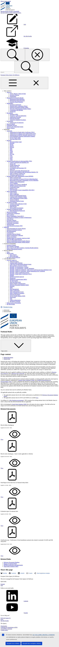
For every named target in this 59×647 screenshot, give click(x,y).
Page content (15, 346)
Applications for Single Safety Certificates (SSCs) (22, 132)
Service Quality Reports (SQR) (17, 296)
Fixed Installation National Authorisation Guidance (22, 136)
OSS (2, 585)
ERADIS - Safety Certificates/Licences (19, 272)
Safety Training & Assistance (17, 293)
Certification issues (14, 187)
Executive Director (14, 95)
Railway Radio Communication (17, 283)
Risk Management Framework (17, 210)
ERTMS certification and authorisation (13, 565)
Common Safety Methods (16, 263)
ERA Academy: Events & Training (18, 265)
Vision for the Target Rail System (15, 126)
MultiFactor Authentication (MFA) (18, 279)
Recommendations (11, 231)
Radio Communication (15, 177)
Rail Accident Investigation (16, 208)
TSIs (11, 298)
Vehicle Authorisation (15, 300)
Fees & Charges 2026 (15, 137)
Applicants (9, 130)
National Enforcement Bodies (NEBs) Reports (18, 242)
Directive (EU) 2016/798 (18, 373)
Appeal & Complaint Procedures (18, 119)
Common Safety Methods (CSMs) (18, 197)
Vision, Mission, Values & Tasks (18, 93)
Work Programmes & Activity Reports (16, 228)
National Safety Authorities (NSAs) (18, 106)
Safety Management (12, 191)
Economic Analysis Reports (13, 234)
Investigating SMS (14, 205)
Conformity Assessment (13, 223)
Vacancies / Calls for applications (18, 115)
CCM (11, 157)
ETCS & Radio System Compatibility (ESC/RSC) (22, 190)
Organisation (13, 96)
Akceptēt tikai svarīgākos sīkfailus (32, 643)
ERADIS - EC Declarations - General (19, 267)
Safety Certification (15, 290)
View (13, 439)
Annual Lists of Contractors (17, 122)
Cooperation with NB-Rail (16, 110)
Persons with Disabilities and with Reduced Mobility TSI (24, 172)
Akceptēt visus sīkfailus (13, 643)
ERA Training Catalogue (13, 246)
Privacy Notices (11, 128)
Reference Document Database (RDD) (19, 285)
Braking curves (13, 188)
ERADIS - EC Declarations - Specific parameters (22, 268)
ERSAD (12, 147)
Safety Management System (17, 291)
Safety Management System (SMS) (18, 198)
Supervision (13, 297)
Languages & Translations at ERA (9, 627)
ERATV (12, 146)
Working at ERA (14, 114)
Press (2, 619)
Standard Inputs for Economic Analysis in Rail (18, 238)
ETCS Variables (14, 183)
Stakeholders (10, 103)
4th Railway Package (15, 301)
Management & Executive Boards (15, 97)
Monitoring (12, 278)
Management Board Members (17, 99)
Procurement (10, 121)
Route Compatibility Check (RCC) (15, 216)
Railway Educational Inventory (14, 249)
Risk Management (14, 289)
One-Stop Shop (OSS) (15, 139)
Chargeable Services (12, 125)
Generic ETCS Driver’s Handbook (18, 184)
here (37, 397)
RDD (11, 150)
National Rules (10, 224)
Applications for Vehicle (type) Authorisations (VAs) (23, 133)
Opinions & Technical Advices (14, 230)
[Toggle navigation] (24, 83)
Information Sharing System (17, 201)
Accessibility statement (6, 628)
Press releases (13, 254)
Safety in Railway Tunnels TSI (17, 173)
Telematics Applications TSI (17, 175)
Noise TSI (12, 169)
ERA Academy (10, 214)
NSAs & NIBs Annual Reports (14, 239)
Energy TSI (13, 164)
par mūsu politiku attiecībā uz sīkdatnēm (44, 634)
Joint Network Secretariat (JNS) (15, 225)
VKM (11, 151)
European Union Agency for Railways (10, 75)
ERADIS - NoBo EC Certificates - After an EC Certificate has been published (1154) (31, 269)
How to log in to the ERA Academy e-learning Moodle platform (22, 247)
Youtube (14, 613)
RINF (11, 153)
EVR (11, 155)
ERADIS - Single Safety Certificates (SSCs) (21, 274)
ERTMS (12, 275)
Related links (7, 359)
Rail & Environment (12, 212)
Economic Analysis (11, 220)
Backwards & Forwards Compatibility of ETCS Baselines (24, 180)
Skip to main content (6, 1)
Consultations (10, 232)
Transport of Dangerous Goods (14, 209)
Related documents (8, 357)
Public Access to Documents (14, 303)
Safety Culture (13, 192)
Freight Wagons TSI (15, 165)
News (8, 252)
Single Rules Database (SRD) (19, 404)
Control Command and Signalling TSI (19, 162)
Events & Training (11, 245)
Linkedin (14, 601)
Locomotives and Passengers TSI (18, 168)
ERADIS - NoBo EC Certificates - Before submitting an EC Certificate (27, 271)
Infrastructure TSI (14, 166)
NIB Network (13, 206)
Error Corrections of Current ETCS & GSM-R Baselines (24, 179)
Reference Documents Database (11, 562)
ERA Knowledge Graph (16, 142)
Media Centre (10, 253)
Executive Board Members (16, 102)
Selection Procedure (15, 118)
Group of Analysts (14, 199)
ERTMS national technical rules (18, 186)
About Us (9, 92)
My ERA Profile (14, 280)
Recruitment (10, 113)
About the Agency (14, 261)
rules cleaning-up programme (16, 400)
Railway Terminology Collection (15, 235)
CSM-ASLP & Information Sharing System (20, 264)
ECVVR (12, 154)
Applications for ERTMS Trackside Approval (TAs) (22, 135)
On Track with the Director (13, 257)
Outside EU (13, 111)
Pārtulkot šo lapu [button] (7, 307)
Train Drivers (10, 219)
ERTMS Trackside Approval (17, 276)
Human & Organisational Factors (18, 195)
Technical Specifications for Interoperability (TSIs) (19, 161)
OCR (11, 158)
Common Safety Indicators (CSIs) (18, 203)
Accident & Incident (12, 202)
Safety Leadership (14, 194)
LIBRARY (6, 227)
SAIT (11, 159)
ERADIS (12, 143)
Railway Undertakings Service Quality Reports (18, 241)
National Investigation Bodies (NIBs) (19, 107)
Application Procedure (15, 117)
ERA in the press (14, 256)
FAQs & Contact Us (12, 260)
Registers (9, 140)
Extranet (3, 584)
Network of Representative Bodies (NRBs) (20, 108)
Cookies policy (4, 630)
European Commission (15, 104)
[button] (1, 307)
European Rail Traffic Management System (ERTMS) (20, 176)
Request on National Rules (10, 563)
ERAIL (11, 144)
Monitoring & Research (12, 221)
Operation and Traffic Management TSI (19, 170)
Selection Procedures (15, 294)
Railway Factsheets (11, 236)
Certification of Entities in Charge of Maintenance (19, 217)
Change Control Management (17, 181)
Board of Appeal (11, 124)
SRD (11, 148)
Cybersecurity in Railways (13, 213)
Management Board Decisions (17, 100)
